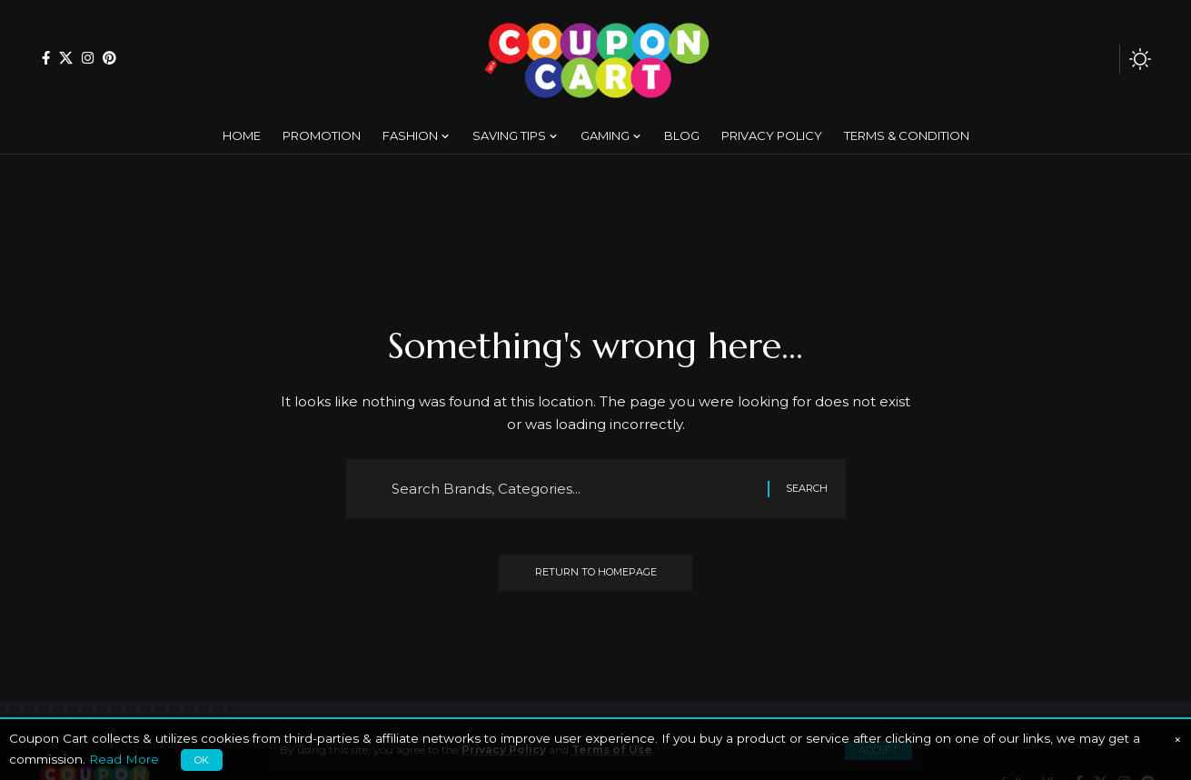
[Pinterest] (109, 58)
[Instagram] (87, 58)
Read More (124, 759)
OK (201, 760)
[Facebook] (46, 58)
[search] (1101, 59)
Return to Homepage (596, 572)
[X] (66, 58)
